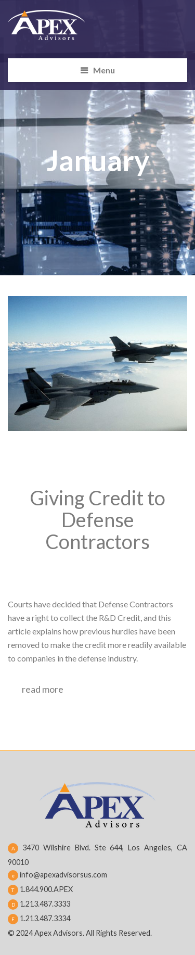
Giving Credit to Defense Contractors (97, 519)
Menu (104, 70)
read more (42, 689)
